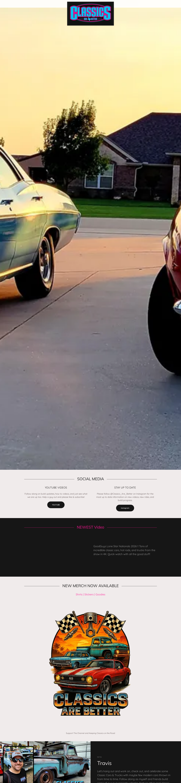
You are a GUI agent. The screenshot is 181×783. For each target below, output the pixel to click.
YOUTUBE (56, 505)
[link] (90, 3)
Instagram (125, 508)
